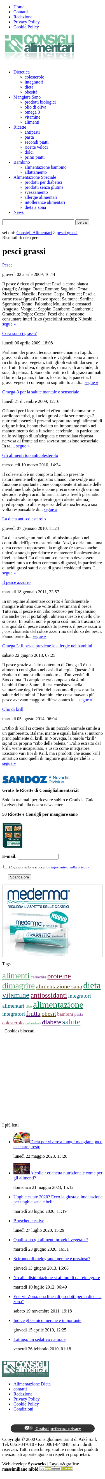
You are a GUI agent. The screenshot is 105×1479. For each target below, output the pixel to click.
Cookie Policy (26, 27)
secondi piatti (37, 142)
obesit (49, 1013)
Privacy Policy (26, 21)
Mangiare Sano (27, 97)
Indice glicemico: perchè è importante (47, 1320)
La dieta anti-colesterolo (24, 518)
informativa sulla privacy (70, 867)
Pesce (7, 265)
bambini (65, 1014)
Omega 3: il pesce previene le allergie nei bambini (47, 645)
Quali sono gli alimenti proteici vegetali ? (50, 1239)
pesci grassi (67, 232)
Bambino (21, 162)
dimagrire (18, 985)
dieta (29, 87)
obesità (31, 92)
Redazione (22, 16)
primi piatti (35, 157)
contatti (20, 1389)
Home (18, 6)
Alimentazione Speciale (34, 177)
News (18, 212)
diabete (51, 1022)
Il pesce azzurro (16, 582)
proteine (59, 976)
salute (71, 1021)
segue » (9, 324)
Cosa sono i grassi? (19, 333)
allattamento (36, 172)
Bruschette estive (28, 1220)
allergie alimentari (41, 197)
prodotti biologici (40, 102)
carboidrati (33, 1023)
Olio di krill (13, 709)
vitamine (32, 117)
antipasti (32, 132)
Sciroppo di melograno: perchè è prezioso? (51, 1258)
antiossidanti (49, 995)
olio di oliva (35, 107)
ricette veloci (36, 147)
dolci (29, 152)
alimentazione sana (59, 986)
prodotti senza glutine (44, 187)
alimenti (32, 122)
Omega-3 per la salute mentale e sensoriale (40, 392)
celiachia (38, 976)
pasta (29, 137)
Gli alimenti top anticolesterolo (30, 455)
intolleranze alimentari (45, 202)
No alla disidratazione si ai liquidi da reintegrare (56, 1277)
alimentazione (58, 1005)
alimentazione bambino (46, 167)
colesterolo (34, 77)
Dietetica (21, 72)
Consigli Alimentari (34, 232)
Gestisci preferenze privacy (52, 1428)
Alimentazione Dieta (32, 1384)
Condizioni (23, 1409)
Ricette (19, 127)
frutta (33, 1013)
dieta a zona (35, 207)
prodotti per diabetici (43, 182)
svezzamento (36, 192)
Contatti (20, 11)
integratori (34, 82)
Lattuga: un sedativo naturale (39, 1339)
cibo (28, 1006)
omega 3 (32, 112)
